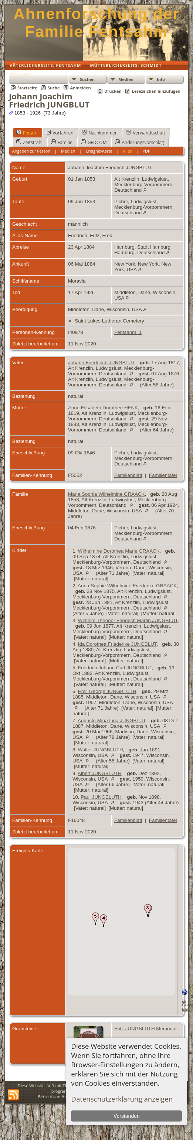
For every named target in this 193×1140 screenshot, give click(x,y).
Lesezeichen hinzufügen (156, 91)
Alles (127, 151)
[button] (147, 910)
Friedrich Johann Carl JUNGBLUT (115, 667)
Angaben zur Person (31, 151)
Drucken (113, 91)
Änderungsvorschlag (139, 142)
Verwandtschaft (145, 132)
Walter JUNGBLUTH (100, 749)
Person (26, 132)
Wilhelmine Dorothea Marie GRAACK (119, 551)
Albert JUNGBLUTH (100, 773)
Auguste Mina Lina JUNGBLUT (111, 720)
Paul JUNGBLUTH (101, 797)
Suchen (87, 79)
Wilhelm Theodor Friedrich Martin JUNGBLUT (127, 620)
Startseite (27, 88)
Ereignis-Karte (99, 151)
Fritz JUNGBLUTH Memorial (145, 1028)
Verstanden (127, 1116)
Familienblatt (128, 475)
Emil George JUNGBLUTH (107, 691)
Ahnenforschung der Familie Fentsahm (96, 22)
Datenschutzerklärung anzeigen (122, 1098)
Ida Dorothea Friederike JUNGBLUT (117, 644)
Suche (54, 88)
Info (161, 79)
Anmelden (80, 88)
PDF (146, 151)
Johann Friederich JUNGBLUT (101, 362)
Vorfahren (59, 132)
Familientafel (163, 475)
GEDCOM (94, 142)
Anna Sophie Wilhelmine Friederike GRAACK (127, 585)
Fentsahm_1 (128, 332)
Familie (61, 142)
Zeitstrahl (29, 142)
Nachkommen (100, 132)
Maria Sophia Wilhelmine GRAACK (106, 494)
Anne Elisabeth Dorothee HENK (103, 407)
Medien (125, 79)
